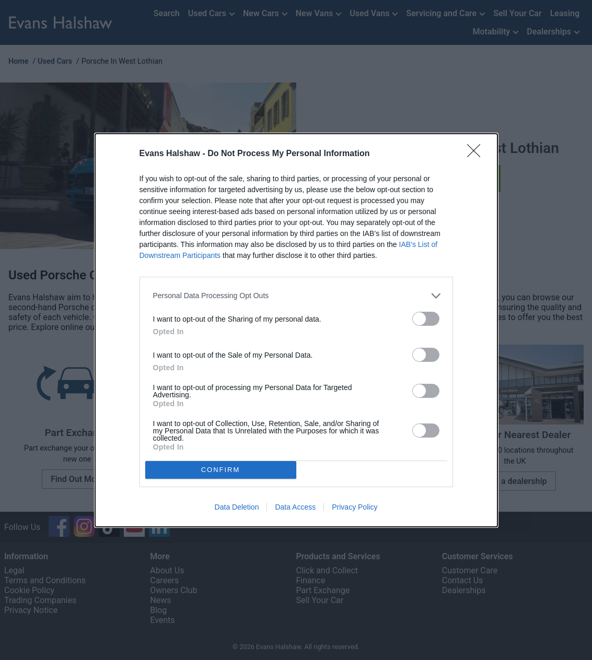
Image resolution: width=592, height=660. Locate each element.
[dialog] (296, 330)
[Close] (477, 154)
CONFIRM (220, 470)
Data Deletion (237, 507)
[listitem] (296, 295)
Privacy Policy (354, 507)
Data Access (295, 507)
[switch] (425, 319)
